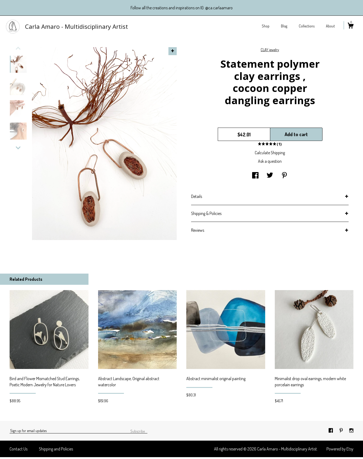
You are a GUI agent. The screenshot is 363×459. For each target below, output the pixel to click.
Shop (265, 26)
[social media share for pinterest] (284, 177)
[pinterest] (341, 432)
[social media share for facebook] (255, 177)
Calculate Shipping (270, 154)
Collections (306, 26)
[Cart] (350, 26)
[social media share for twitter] (270, 177)
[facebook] (331, 432)
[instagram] (351, 432)
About (330, 26)
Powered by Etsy (339, 450)
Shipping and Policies (56, 450)
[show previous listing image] (18, 50)
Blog (284, 26)
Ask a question (270, 163)
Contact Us (18, 450)
